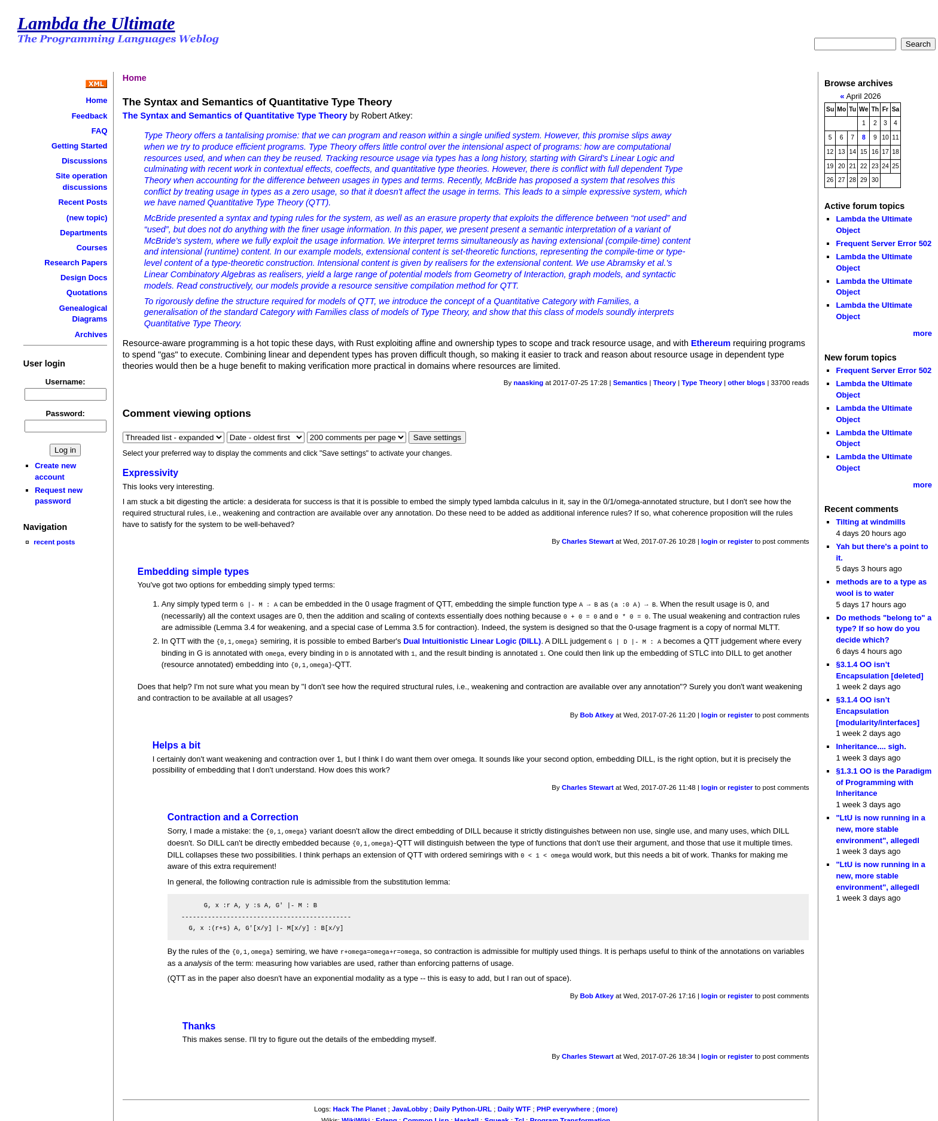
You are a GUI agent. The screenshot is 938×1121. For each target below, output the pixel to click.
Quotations (86, 292)
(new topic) (86, 217)
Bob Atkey (597, 712)
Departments (83, 232)
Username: (65, 381)
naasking (528, 382)
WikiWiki (356, 1115)
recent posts (54, 542)
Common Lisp (426, 1115)
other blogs (746, 382)
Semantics (630, 382)
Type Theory (701, 382)
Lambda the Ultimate (96, 23)
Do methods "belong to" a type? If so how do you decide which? (883, 628)
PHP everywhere (563, 1103)
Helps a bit (176, 742)
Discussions (84, 160)
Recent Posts (82, 202)
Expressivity (150, 473)
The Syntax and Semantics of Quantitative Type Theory (235, 115)
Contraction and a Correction (233, 814)
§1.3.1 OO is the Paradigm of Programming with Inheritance (883, 782)
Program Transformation (570, 1115)
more (922, 333)
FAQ (100, 130)
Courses (92, 247)
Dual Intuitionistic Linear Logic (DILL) (472, 639)
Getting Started (79, 145)
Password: (65, 413)
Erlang (386, 1115)
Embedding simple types (193, 571)
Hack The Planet (359, 1103)
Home (96, 100)
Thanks (198, 1021)
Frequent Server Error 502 (883, 243)
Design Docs (83, 277)
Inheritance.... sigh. (871, 746)
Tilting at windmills (870, 521)
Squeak (497, 1115)
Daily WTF (514, 1103)
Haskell (467, 1115)
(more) (607, 1103)
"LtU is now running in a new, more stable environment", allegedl (880, 828)
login (709, 541)
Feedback (90, 115)
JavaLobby (410, 1103)
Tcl (519, 1115)
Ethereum (710, 343)
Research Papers (75, 262)
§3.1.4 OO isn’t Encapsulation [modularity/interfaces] (877, 710)
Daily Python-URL (463, 1103)
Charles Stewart (588, 541)
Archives (91, 334)
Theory (664, 382)
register (740, 541)
